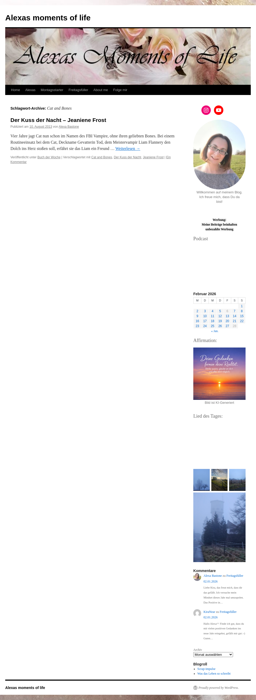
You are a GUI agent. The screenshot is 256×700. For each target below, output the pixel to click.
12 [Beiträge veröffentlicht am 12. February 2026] (220, 316)
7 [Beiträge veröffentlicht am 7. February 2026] (235, 311)
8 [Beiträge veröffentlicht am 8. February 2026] (242, 311)
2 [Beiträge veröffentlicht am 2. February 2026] (197, 311)
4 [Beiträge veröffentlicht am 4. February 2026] (212, 311)
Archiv (197, 650)
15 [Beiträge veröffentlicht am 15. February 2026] (241, 316)
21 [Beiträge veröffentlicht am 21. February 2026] (234, 321)
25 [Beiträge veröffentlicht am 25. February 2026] (212, 326)
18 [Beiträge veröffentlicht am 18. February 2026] (212, 321)
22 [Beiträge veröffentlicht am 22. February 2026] (241, 321)
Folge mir (120, 90)
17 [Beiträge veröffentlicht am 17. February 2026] (205, 321)
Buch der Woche (49, 157)
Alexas (30, 90)
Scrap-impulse (206, 669)
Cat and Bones (101, 157)
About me (101, 90)
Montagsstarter (52, 90)
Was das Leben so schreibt (214, 673)
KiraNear (209, 612)
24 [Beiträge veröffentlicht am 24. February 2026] (205, 326)
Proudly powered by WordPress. (219, 688)
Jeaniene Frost (153, 157)
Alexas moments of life (48, 17)
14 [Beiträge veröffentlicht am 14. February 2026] (234, 316)
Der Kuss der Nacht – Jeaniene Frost (58, 120)
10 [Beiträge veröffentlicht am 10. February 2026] (205, 316)
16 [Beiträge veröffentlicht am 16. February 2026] (197, 321)
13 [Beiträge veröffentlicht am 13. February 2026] (227, 316)
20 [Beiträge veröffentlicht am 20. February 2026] (227, 321)
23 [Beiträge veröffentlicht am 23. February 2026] (197, 326)
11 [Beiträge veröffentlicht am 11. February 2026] (212, 316)
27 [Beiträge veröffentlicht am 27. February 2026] (227, 326)
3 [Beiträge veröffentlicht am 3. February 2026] (205, 311)
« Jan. (214, 331)
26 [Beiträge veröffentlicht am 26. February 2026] (220, 326)
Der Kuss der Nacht (127, 157)
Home (15, 90)
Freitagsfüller (78, 90)
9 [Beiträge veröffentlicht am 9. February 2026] (197, 316)
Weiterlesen (127, 148)
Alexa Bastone (69, 126)
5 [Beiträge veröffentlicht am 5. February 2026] (220, 311)
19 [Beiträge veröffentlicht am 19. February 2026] (220, 321)
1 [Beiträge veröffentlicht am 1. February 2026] (242, 306)
